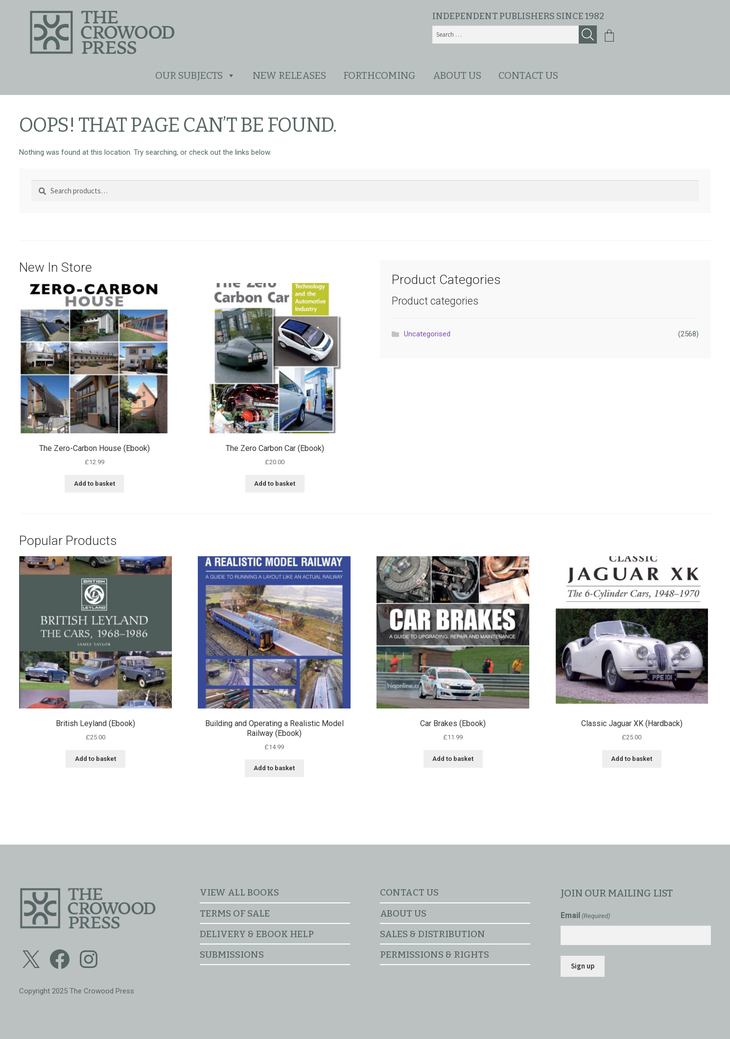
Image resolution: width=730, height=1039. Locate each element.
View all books (239, 892)
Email (585, 916)
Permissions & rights (434, 954)
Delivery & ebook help (257, 934)
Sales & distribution (432, 934)
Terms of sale (235, 913)
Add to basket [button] (94, 483)
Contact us (528, 75)
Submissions (232, 954)
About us (457, 75)
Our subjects (195, 75)
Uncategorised (427, 334)
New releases (289, 75)
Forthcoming (379, 75)
